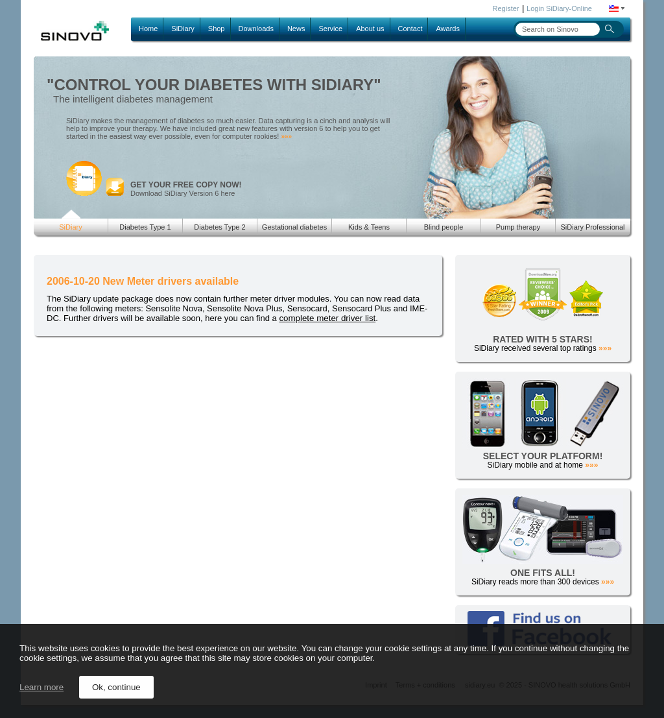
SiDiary (182, 28)
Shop (216, 28)
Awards (447, 28)
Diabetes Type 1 (145, 227)
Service (330, 28)
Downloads (256, 28)
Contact (410, 28)
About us (370, 28)
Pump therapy (518, 227)
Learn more (41, 687)
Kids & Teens (369, 227)
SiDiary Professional (592, 227)
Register (506, 8)
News (296, 28)
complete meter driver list (327, 318)
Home (148, 28)
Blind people (444, 227)
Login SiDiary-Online (559, 8)
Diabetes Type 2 (219, 227)
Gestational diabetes (294, 227)
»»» (286, 136)
